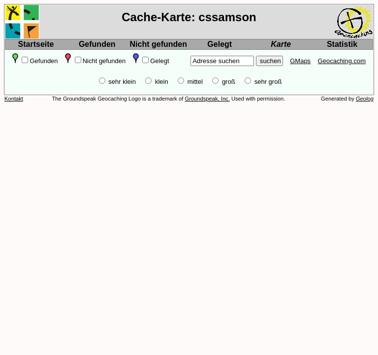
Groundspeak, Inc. (207, 99)
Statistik (342, 44)
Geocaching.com (342, 61)
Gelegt (219, 44)
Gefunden (97, 44)
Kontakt (13, 99)
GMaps (300, 61)
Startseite (36, 44)
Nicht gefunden (158, 44)
